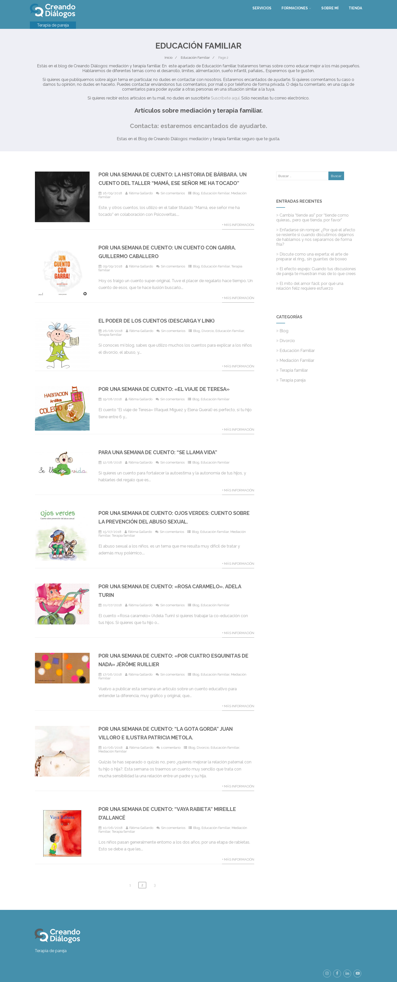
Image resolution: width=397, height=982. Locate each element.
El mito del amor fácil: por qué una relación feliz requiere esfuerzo (309, 286)
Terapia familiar (110, 335)
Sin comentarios (173, 193)
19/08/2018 (112, 399)
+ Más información (238, 225)
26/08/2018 (113, 331)
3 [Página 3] (155, 885)
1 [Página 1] (130, 885)
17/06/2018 (112, 674)
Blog (196, 193)
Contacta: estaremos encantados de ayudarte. (198, 126)
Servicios (261, 8)
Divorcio (208, 331)
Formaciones (296, 8)
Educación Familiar (215, 193)
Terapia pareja (291, 380)
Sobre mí (330, 8)
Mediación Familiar (112, 751)
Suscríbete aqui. (225, 98)
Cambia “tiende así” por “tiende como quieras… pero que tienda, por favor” (312, 217)
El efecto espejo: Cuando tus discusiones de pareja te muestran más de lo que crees (316, 271)
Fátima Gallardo (141, 193)
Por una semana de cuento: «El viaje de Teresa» (164, 389)
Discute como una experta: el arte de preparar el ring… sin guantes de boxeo (312, 256)
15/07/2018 (112, 532)
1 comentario (171, 747)
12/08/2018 (112, 462)
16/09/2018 (112, 193)
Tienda (355, 8)
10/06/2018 (113, 747)
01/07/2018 (112, 605)
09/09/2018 (112, 266)
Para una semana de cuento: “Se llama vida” (157, 452)
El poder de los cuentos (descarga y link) (156, 321)
